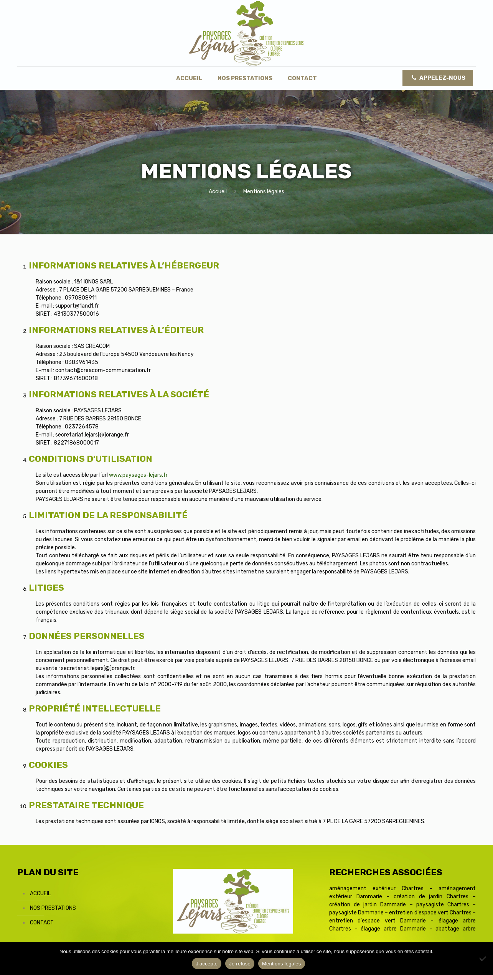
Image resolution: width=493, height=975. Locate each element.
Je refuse (240, 964)
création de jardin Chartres (431, 896)
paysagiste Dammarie (356, 912)
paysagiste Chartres (442, 904)
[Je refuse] (483, 958)
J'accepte (207, 964)
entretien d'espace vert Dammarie (377, 920)
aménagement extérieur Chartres (376, 888)
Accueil (218, 191)
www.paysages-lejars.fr (138, 475)
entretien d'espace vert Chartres (430, 912)
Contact (42, 922)
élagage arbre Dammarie (393, 929)
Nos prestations (53, 908)
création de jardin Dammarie (367, 904)
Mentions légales (281, 964)
